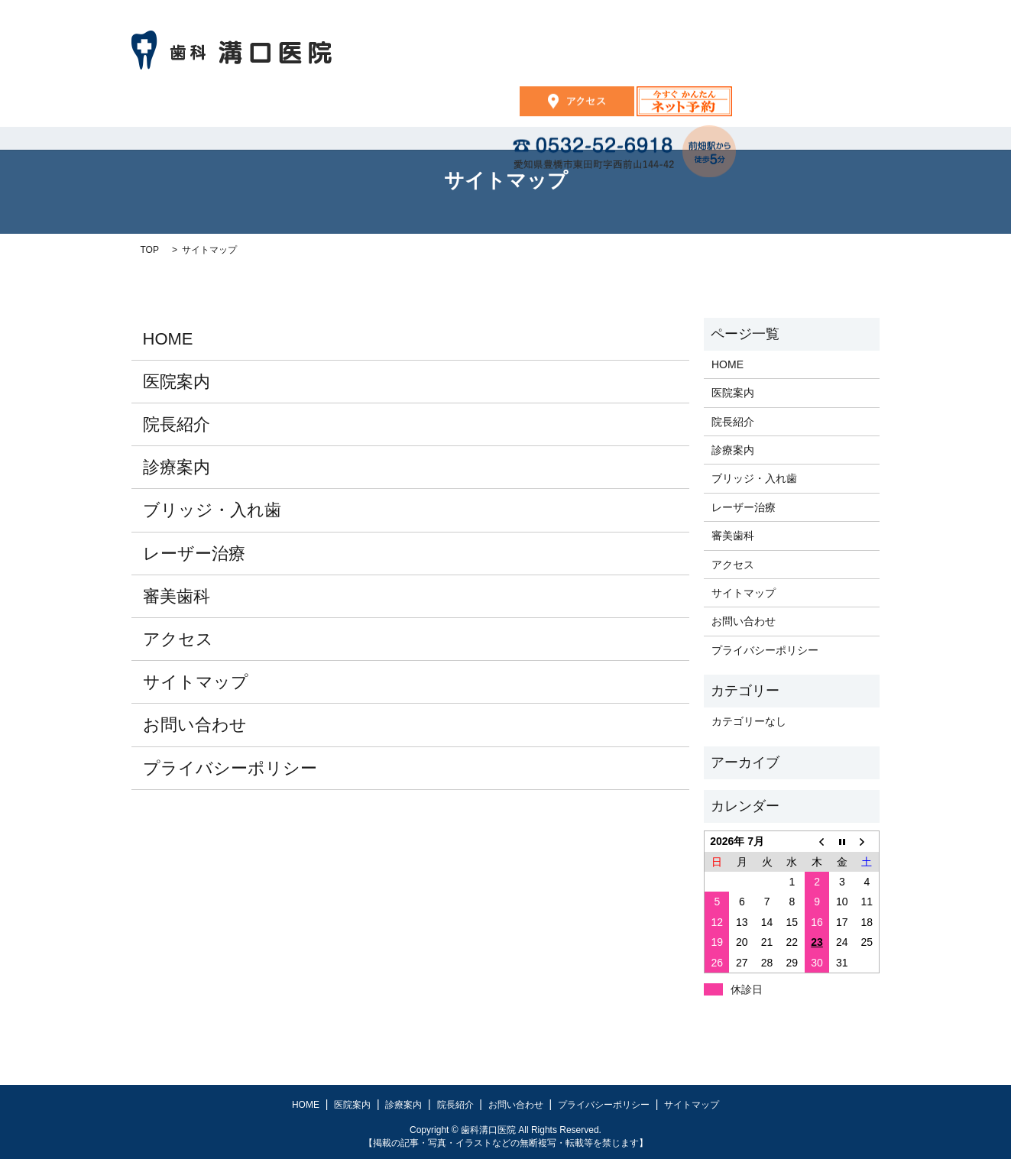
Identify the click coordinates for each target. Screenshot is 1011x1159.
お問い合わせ (680, 108)
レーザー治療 (194, 553)
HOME (315, 108)
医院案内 (399, 108)
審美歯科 (176, 596)
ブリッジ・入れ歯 (212, 510)
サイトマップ (195, 681)
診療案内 (489, 108)
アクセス (178, 639)
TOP (150, 249)
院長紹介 (579, 108)
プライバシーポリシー (230, 768)
